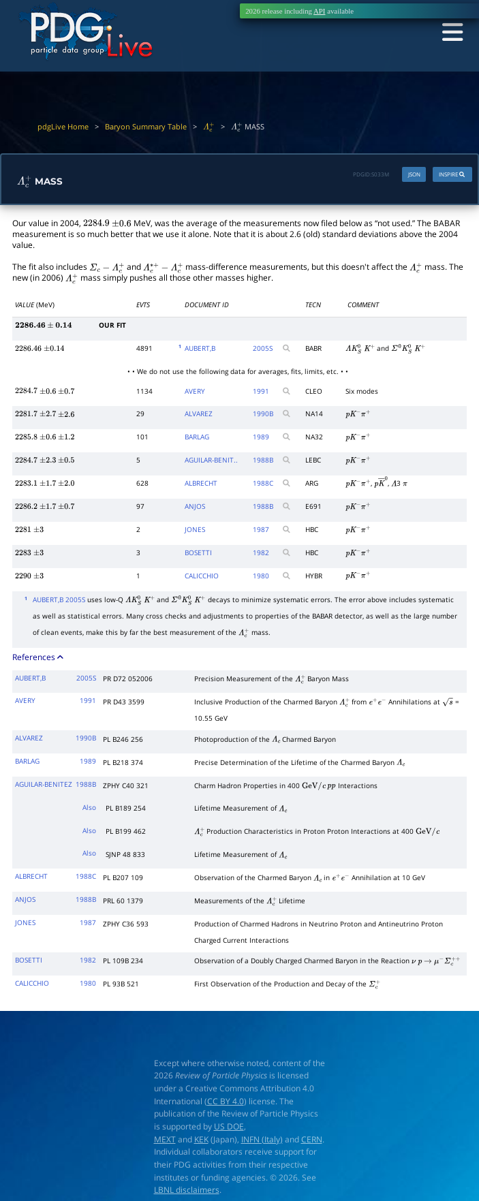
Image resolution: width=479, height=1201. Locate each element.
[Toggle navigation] (450, 33)
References (38, 658)
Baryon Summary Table (146, 126)
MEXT (165, 1139)
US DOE (229, 1127)
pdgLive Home (63, 126)
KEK (201, 1139)
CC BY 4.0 (225, 1101)
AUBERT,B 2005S (59, 601)
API (319, 11)
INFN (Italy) (262, 1139)
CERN (311, 1139)
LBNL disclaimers (186, 1190)
